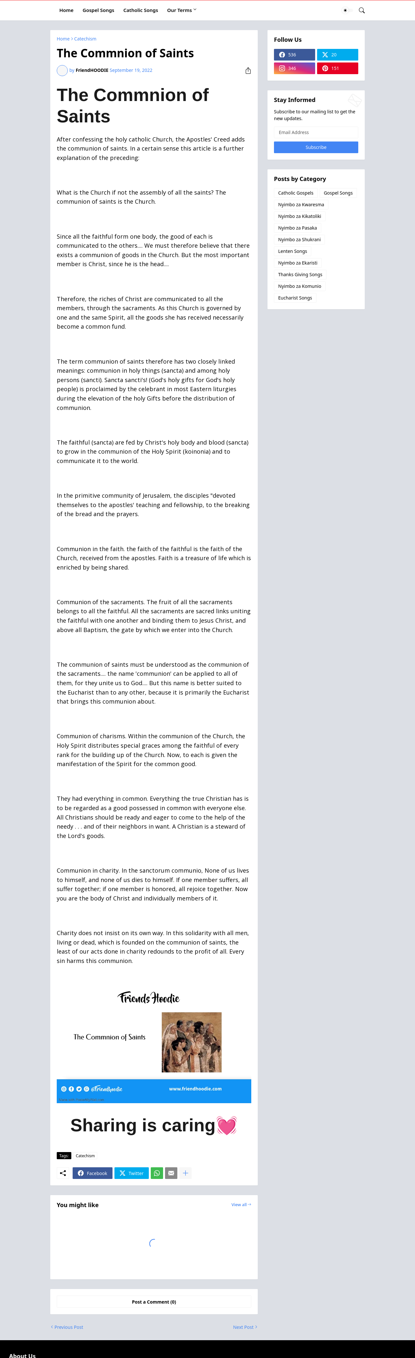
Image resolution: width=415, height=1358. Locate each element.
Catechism (85, 39)
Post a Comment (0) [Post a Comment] (154, 1302)
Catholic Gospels (296, 193)
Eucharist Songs (295, 298)
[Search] (359, 10)
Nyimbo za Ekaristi (297, 263)
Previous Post (68, 1327)
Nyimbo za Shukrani (299, 239)
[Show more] (185, 1173)
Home (66, 10)
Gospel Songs (98, 10)
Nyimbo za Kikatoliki (299, 216)
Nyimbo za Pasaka (297, 228)
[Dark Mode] (347, 10)
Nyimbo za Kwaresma (301, 204)
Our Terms (179, 10)
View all (239, 1204)
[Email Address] (316, 132)
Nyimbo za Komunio (299, 286)
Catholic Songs (141, 10)
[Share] (245, 70)
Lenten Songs (292, 251)
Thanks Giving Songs (300, 274)
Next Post (243, 1327)
